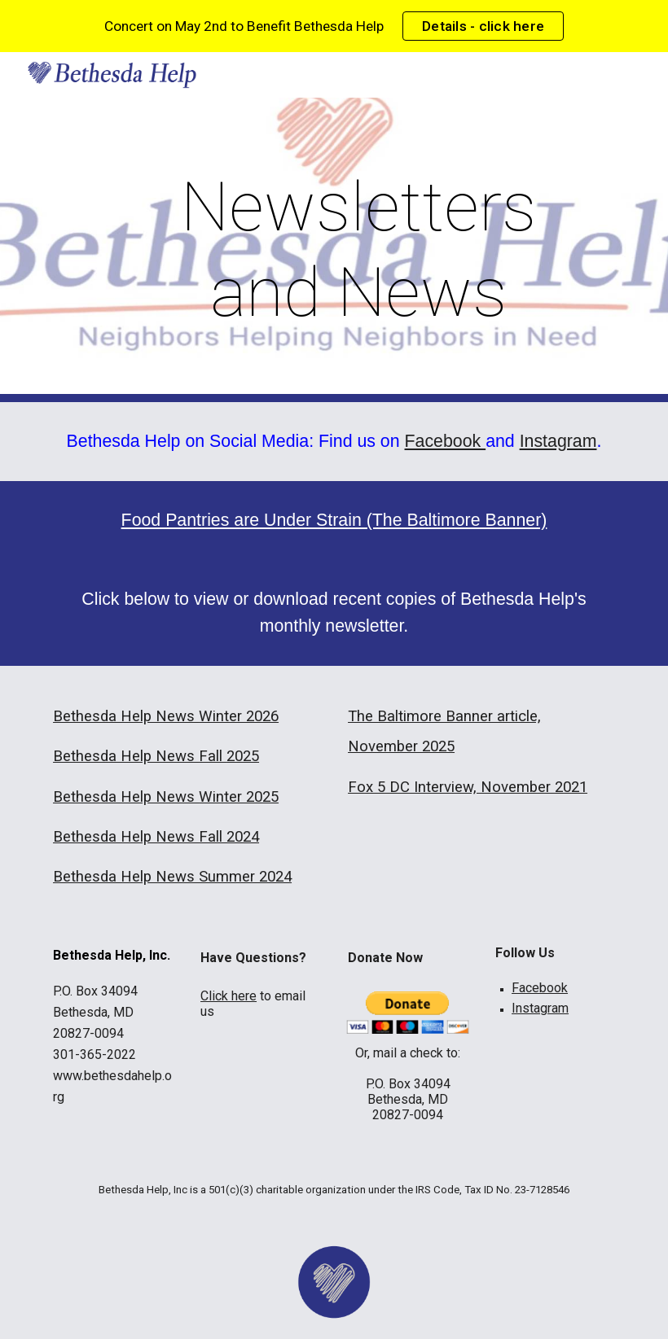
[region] (334, 26)
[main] (359, 250)
